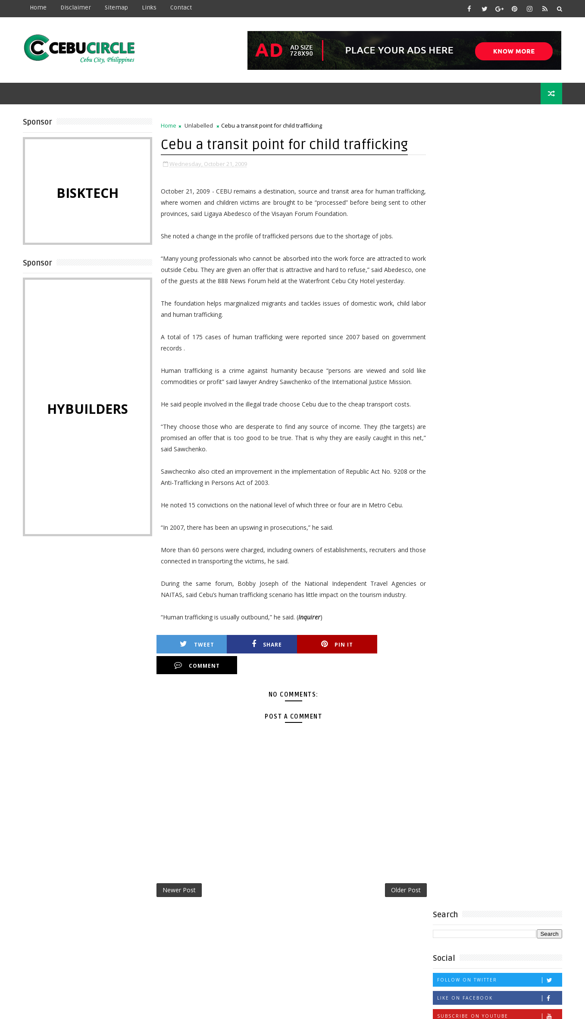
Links (149, 7)
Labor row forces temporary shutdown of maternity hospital (518, 363)
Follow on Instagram (499, 242)
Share (264, 656)
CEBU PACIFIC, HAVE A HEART (516, 443)
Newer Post (179, 880)
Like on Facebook (499, 206)
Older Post (404, 880)
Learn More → (98, 988)
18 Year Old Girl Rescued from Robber (493, 390)
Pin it (331, 656)
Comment (399, 656)
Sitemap (116, 7)
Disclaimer (76, 7)
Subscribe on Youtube (499, 224)
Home (38, 7)
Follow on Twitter (499, 187)
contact (181, 7)
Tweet (195, 656)
